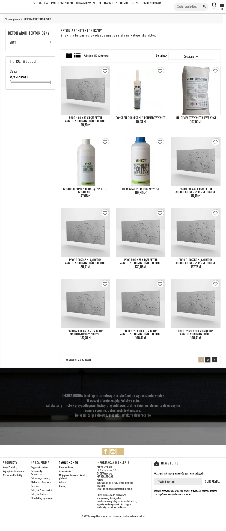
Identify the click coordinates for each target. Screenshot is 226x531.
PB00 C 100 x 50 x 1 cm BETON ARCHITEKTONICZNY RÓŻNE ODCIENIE (196, 261)
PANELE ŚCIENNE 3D (62, 3)
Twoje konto (68, 462)
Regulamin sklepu (39, 467)
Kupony (63, 486)
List (77, 57)
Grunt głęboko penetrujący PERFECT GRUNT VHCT (85, 190)
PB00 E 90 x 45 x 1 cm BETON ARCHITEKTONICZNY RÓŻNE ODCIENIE (85, 261)
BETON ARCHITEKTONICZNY (113, 3)
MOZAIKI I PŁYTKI (85, 3)
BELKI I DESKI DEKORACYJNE (147, 3)
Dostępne (192, 56)
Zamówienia (65, 471)
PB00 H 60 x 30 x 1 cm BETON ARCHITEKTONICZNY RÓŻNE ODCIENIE (85, 119)
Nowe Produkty (10, 467)
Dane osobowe (66, 467)
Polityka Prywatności (41, 490)
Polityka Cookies (39, 494)
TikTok (120, 451)
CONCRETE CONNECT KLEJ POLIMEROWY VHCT (140, 118)
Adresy (62, 482)
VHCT (13, 42)
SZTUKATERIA (40, 3)
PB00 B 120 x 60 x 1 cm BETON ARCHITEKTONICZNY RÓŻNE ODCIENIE (140, 332)
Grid (69, 56)
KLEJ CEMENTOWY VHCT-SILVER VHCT (196, 118)
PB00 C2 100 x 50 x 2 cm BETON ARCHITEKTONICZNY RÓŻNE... (85, 332)
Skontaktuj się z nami (41, 498)
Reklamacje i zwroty (40, 478)
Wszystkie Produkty (12, 475)
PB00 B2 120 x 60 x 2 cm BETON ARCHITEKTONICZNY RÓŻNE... (195, 332)
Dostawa (35, 486)
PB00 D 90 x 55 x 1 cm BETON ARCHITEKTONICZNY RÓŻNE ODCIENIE (140, 261)
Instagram (113, 451)
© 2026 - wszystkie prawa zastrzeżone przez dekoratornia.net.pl (113, 516)
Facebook (105, 451)
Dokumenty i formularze (37, 472)
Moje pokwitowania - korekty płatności (73, 476)
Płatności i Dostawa (41, 482)
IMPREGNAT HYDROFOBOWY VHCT (140, 189)
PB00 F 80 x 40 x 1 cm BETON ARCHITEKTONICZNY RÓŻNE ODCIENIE (196, 190)
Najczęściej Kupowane (13, 471)
